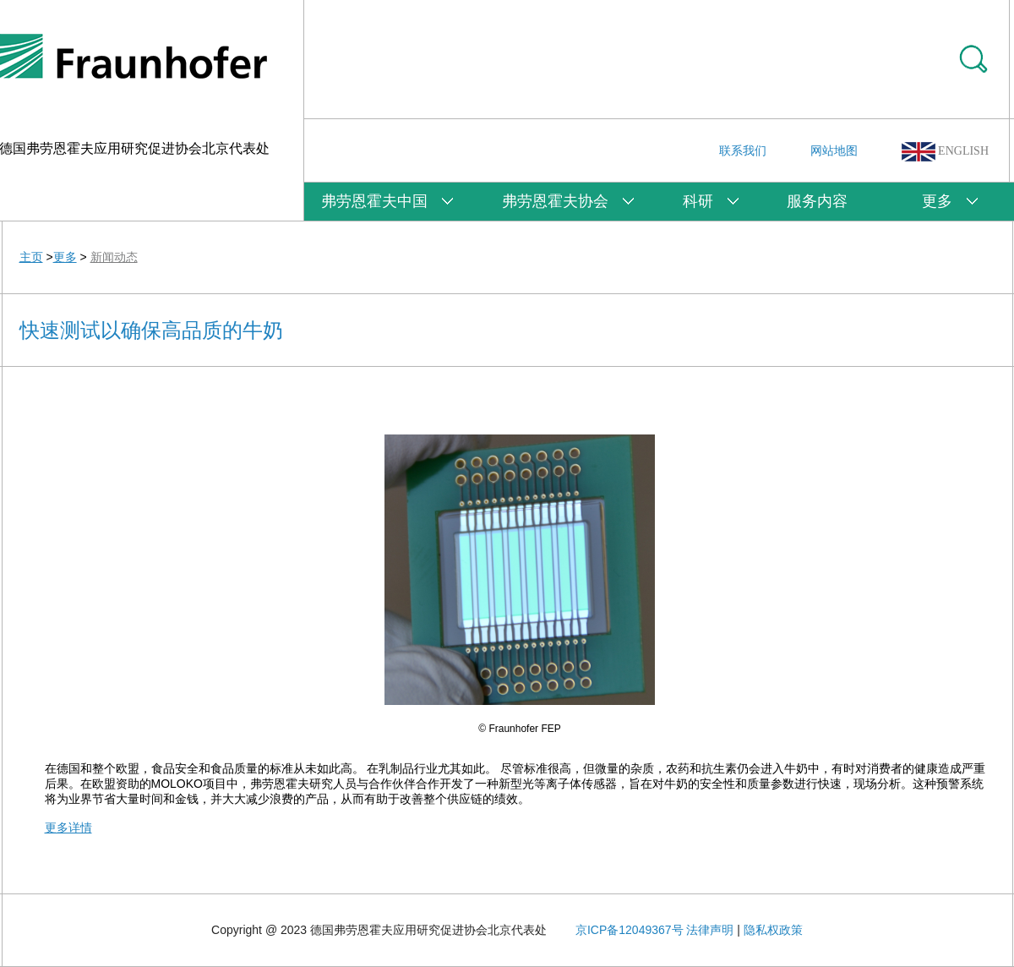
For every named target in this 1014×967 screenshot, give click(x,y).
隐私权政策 (773, 930)
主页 (31, 257)
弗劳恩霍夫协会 (555, 201)
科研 (698, 201)
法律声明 (709, 930)
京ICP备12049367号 (629, 930)
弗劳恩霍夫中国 (374, 201)
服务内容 (817, 201)
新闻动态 (114, 257)
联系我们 (742, 150)
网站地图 (834, 150)
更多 (937, 201)
